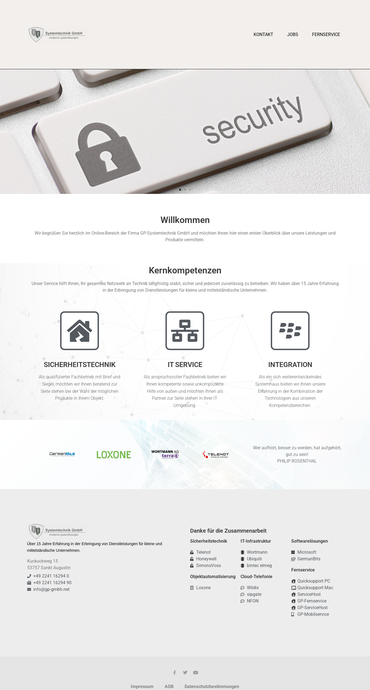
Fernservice (326, 34)
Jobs (292, 34)
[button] (6, 131)
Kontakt (263, 34)
